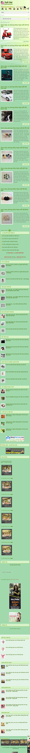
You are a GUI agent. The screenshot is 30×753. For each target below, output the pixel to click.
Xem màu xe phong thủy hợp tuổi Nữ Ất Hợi (14, 46)
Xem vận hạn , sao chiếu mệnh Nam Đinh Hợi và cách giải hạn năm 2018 (17, 290)
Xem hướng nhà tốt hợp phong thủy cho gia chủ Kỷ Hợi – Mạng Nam (16, 691)
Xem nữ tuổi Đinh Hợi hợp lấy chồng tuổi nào (17, 371)
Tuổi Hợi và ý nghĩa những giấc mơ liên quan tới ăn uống (17, 415)
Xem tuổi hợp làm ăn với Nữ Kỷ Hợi (14, 654)
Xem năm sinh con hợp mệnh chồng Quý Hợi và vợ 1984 (17, 730)
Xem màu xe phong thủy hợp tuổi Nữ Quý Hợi (14, 66)
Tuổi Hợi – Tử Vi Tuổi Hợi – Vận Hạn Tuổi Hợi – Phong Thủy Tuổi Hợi (17, 748)
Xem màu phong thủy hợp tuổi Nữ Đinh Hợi (14, 210)
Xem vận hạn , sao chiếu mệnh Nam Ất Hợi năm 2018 (16, 304)
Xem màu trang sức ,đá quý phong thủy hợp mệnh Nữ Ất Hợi (17, 322)
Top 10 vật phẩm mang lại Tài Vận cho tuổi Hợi (17, 396)
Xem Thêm (26, 41)
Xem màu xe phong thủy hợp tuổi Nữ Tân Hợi (14, 87)
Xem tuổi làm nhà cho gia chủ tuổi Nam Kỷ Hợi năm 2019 (17, 673)
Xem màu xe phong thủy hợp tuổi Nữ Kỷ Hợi (15, 25)
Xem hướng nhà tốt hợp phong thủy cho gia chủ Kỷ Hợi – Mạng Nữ (16, 698)
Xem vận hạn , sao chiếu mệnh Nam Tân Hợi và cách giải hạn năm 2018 (17, 297)
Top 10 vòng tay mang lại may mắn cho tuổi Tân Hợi (16, 390)
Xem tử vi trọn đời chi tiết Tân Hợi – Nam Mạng (17, 278)
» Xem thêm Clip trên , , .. (10, 579)
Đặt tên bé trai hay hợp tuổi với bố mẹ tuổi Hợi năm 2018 (17, 340)
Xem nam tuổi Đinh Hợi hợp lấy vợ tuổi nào (16, 379)
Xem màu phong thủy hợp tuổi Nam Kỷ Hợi (16, 329)
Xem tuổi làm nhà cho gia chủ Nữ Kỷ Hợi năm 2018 (17, 666)
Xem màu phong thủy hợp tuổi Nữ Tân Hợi (14, 169)
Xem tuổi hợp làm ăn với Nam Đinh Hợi (15, 640)
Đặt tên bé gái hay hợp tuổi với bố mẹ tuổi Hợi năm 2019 (17, 347)
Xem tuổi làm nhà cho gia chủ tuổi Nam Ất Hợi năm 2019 (17, 680)
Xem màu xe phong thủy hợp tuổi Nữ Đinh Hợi (14, 108)
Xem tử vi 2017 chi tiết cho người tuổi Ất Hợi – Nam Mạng (17, 265)
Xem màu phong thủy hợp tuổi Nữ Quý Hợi (14, 148)
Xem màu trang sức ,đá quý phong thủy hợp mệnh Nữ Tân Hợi (17, 315)
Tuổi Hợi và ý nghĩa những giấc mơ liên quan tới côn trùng (17, 422)
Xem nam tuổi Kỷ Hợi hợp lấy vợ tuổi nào (16, 364)
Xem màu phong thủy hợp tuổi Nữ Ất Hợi (15, 128)
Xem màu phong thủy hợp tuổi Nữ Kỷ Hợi (14, 189)
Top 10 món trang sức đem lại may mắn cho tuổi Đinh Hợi (16, 404)
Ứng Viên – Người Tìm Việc (10, 445)
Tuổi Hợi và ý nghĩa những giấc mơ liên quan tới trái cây (17, 429)
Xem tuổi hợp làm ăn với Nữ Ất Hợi (14, 647)
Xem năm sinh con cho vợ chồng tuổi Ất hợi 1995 (16, 723)
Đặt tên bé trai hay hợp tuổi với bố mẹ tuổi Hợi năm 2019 (17, 354)
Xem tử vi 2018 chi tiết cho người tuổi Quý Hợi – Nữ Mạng (17, 272)
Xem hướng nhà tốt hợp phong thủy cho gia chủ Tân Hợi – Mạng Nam (16, 705)
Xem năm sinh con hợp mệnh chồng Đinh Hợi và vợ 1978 (17, 716)
